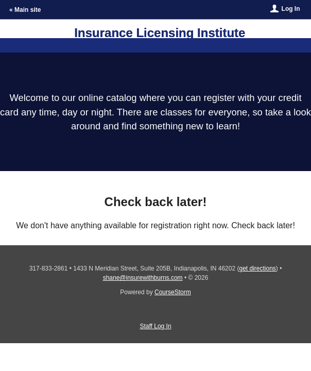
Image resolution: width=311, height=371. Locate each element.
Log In (291, 8)
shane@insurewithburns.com (143, 277)
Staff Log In (155, 326)
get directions (257, 268)
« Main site (25, 9)
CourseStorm (172, 292)
